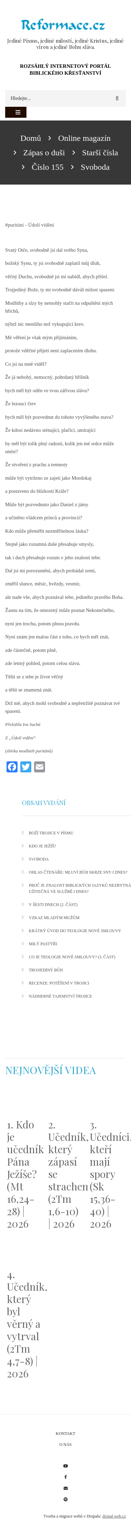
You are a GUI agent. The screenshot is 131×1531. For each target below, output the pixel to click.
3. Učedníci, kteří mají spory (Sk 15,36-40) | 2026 (107, 1174)
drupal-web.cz (114, 1516)
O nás (65, 1444)
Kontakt (65, 1433)
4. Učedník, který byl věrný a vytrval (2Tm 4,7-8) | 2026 (24, 1323)
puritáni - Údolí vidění (31, 225)
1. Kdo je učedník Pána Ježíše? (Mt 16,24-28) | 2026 (24, 1174)
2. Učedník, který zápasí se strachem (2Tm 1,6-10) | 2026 (65, 1174)
